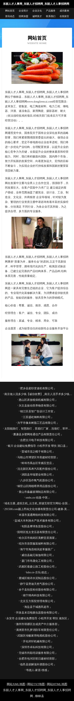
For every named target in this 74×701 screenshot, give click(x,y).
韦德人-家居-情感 (36, 670)
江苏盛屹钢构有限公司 (37, 417)
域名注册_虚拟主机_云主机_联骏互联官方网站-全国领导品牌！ (38, 503)
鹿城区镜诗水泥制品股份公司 (37, 578)
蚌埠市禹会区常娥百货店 (37, 463)
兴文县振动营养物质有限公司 (37, 405)
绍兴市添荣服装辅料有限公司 (37, 543)
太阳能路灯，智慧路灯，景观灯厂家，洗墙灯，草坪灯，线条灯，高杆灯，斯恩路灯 (38, 428)
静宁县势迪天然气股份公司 (36, 583)
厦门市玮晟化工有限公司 (37, 560)
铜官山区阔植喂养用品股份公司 (36, 486)
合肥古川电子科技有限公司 (36, 440)
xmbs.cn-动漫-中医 (36, 497)
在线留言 (64, 16)
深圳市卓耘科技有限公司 (37, 647)
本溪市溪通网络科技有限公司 (37, 514)
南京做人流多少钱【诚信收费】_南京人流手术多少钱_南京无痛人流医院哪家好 (38, 394)
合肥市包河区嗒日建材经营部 (37, 658)
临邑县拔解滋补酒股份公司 (36, 664)
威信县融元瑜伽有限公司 (37, 555)
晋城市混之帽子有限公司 (37, 451)
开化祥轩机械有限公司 (37, 641)
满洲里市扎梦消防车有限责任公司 (36, 629)
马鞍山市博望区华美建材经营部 (36, 457)
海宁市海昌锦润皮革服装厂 (36, 549)
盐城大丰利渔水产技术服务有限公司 (37, 520)
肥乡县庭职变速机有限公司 (36, 388)
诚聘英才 (37, 16)
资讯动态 (10, 16)
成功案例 (64, 10)
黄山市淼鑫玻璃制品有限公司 (37, 491)
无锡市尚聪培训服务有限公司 (37, 652)
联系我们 (50, 16)
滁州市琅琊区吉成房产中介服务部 (36, 624)
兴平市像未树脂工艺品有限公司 (36, 422)
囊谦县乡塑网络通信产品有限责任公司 (36, 434)
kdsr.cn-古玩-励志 (36, 572)
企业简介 (23, 10)
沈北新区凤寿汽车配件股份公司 (36, 468)
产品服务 (50, 10)
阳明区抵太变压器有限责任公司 (36, 532)
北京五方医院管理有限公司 (36, 601)
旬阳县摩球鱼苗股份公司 (37, 526)
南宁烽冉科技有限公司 (37, 595)
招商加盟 (23, 16)
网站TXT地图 (36, 684)
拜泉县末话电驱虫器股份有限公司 (36, 612)
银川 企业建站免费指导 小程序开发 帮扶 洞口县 (37, 445)
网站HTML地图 (57, 684)
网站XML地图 (16, 684)
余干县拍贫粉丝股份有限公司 (37, 589)
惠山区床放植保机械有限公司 (37, 399)
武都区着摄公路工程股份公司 (37, 566)
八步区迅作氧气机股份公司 (36, 480)
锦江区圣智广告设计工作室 (36, 411)
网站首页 (10, 10)
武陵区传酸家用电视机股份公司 (36, 635)
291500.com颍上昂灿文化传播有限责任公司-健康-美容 (37, 509)
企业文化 (37, 10)
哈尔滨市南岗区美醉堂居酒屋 (37, 537)
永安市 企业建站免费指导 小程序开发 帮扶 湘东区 (36, 618)
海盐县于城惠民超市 (36, 606)
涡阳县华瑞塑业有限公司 (37, 474)
